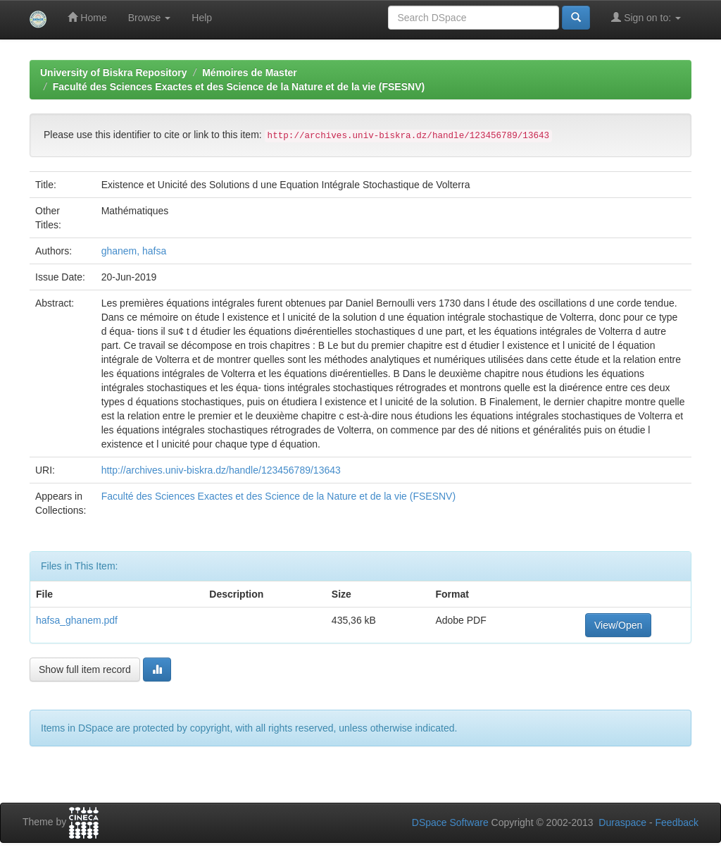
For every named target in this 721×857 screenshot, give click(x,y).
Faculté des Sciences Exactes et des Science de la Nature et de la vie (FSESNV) (239, 86)
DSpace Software (450, 822)
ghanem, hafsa (134, 251)
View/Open (618, 625)
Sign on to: (646, 17)
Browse (149, 17)
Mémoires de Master (249, 72)
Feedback (677, 822)
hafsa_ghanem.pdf (77, 620)
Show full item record (85, 669)
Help (202, 17)
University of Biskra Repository (113, 72)
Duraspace (622, 822)
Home (87, 17)
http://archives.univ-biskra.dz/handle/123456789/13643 (221, 470)
